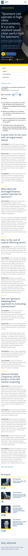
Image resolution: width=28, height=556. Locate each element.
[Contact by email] (5, 488)
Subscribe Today (5, 83)
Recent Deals (6, 77)
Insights (5, 71)
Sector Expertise (6, 74)
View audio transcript (7, 467)
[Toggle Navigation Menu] (25, 2)
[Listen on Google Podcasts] (20, 60)
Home (4, 68)
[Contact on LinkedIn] (2, 488)
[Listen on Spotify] (12, 60)
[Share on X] (16, 94)
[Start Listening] (9, 53)
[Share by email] (20, 95)
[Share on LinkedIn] (13, 95)
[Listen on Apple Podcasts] (5, 60)
